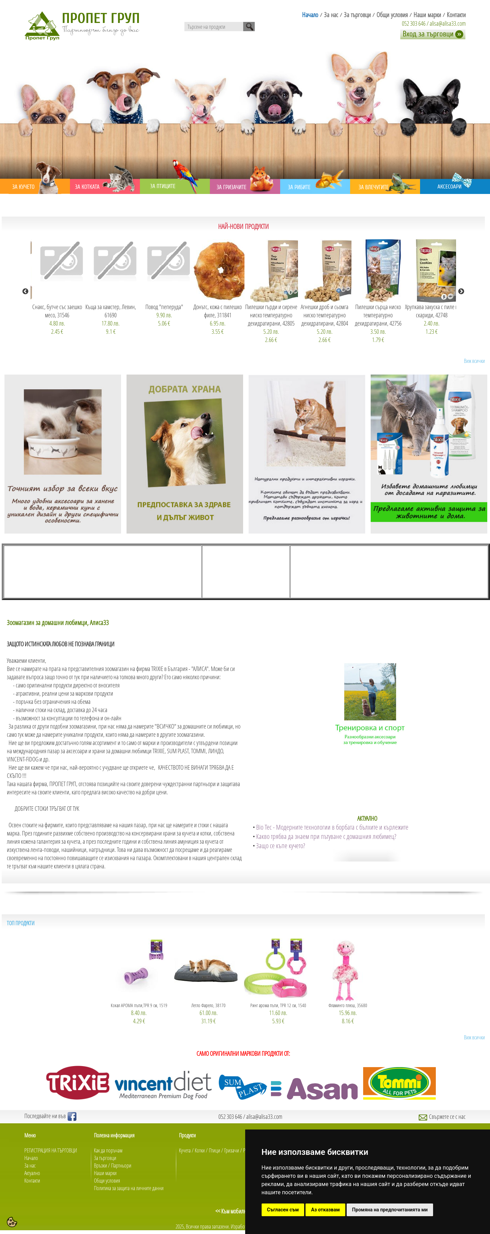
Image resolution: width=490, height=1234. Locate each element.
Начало (31, 1158)
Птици (214, 1150)
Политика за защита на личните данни (129, 1188)
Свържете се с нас (442, 1116)
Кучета (185, 1150)
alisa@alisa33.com (448, 23)
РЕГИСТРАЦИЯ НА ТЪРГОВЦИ (50, 1150)
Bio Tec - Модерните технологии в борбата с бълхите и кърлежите (332, 827)
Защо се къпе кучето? (280, 845)
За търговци (105, 1158)
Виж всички (474, 361)
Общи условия (107, 1180)
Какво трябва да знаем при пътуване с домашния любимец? (326, 836)
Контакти (32, 1180)
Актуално (32, 1173)
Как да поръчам (108, 1150)
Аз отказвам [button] (325, 1209)
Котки (200, 1150)
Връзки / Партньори (112, 1165)
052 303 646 (414, 23)
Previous (25, 291)
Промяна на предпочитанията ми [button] (390, 1209)
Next (461, 291)
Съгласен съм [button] (283, 1209)
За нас (30, 1165)
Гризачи (231, 1150)
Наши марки (105, 1173)
